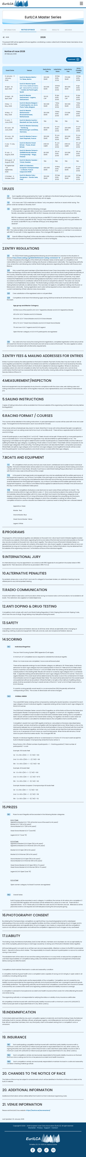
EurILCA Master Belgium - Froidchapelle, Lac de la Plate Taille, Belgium (29, 105)
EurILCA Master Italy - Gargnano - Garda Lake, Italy (29, 177)
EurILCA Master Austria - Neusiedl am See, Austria (29, 121)
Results (55, 30)
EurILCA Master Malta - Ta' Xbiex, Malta (28, 78)
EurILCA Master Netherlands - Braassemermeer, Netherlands (26, 114)
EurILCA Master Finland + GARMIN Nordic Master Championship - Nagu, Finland (29, 153)
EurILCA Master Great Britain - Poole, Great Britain (28, 145)
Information (10, 30)
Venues (43, 30)
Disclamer (32, 1128)
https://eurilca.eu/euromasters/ (38, 1110)
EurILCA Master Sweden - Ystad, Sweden (29, 161)
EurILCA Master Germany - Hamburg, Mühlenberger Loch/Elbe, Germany (29, 129)
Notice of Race (28, 30)
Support (47, 1128)
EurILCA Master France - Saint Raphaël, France (29, 137)
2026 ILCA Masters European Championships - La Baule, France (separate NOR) (29, 169)
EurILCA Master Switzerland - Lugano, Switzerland (28, 97)
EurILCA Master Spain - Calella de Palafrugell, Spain (29, 88)
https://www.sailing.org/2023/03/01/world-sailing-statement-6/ (36, 258)
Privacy (40, 1128)
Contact (55, 1128)
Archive (68, 30)
